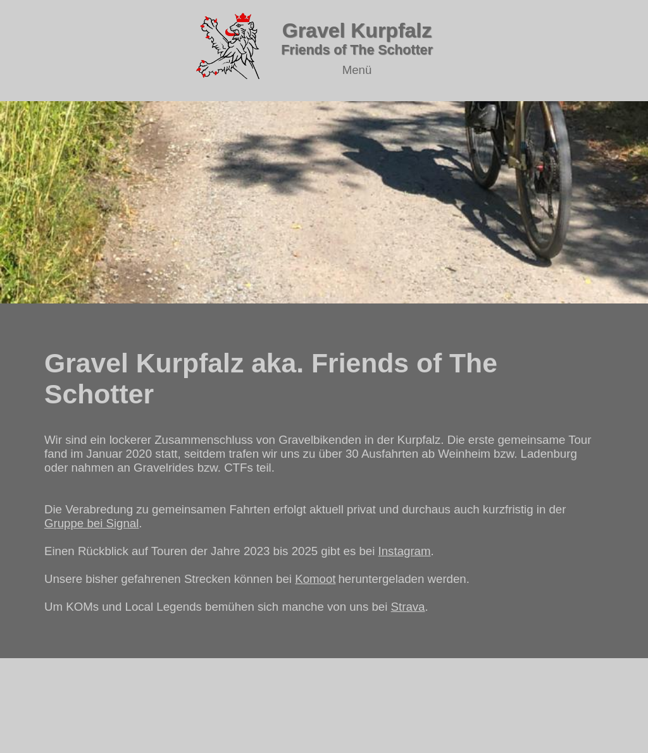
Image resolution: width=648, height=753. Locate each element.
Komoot (315, 578)
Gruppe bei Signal (91, 523)
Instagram (404, 551)
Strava (408, 606)
